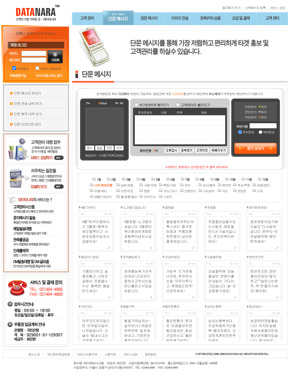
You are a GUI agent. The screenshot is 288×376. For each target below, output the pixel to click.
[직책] (111, 155)
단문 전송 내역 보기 (28, 103)
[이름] (103, 155)
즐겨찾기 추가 (231, 7)
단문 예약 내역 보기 (28, 113)
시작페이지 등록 (255, 7)
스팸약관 (110, 354)
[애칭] (119, 155)
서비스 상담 (277, 7)
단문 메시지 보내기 (27, 92)
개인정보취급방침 (58, 354)
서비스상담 (130, 354)
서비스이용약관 (87, 354)
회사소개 (34, 354)
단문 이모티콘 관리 (27, 124)
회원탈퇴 (150, 354)
